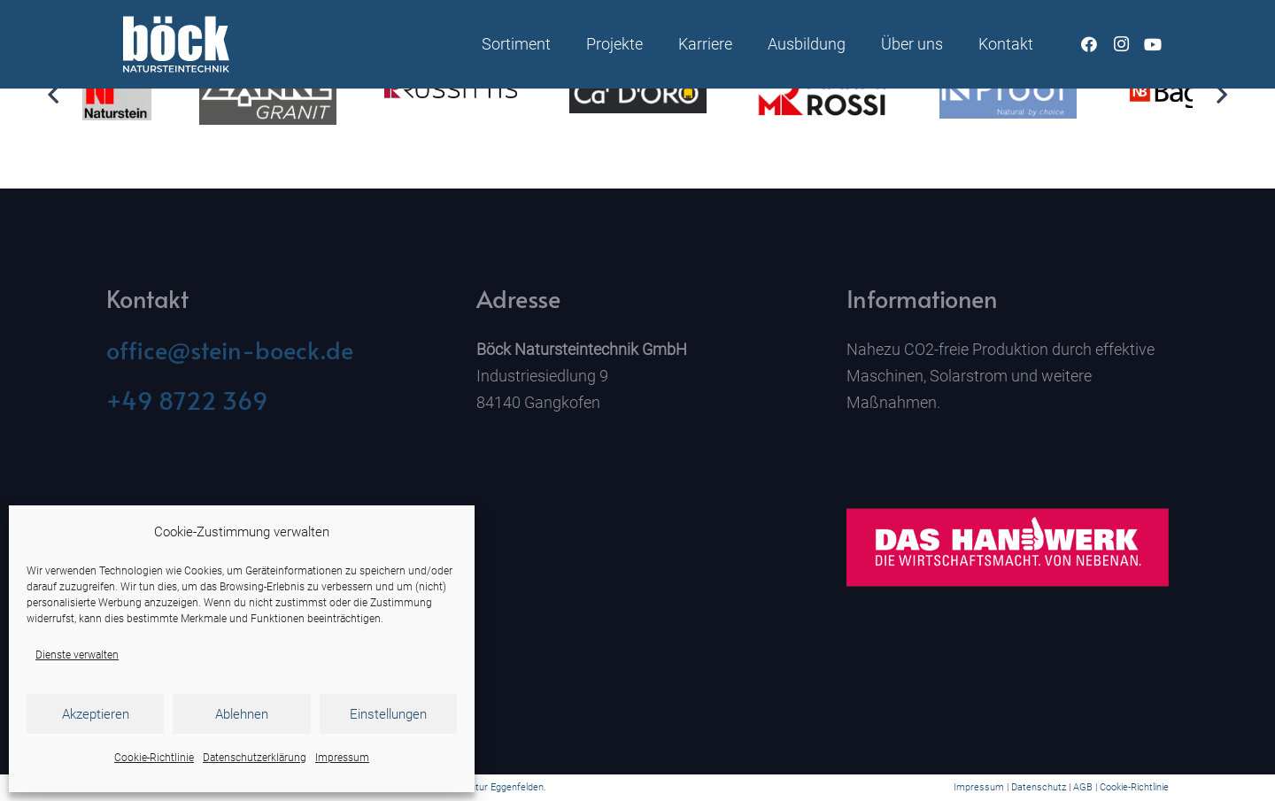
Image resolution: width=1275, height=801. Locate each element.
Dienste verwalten (77, 655)
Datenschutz (1038, 787)
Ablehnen (241, 714)
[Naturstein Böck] (175, 44)
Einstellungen (388, 714)
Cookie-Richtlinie (154, 757)
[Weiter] (1220, 94)
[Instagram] (1121, 44)
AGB (1083, 787)
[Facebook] (1089, 44)
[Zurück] (54, 94)
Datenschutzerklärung (254, 757)
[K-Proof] (1008, 94)
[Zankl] (267, 94)
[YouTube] (1153, 44)
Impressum (342, 757)
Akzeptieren (95, 714)
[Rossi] (823, 94)
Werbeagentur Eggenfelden (485, 787)
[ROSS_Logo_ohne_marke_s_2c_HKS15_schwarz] (453, 94)
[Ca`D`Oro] (638, 94)
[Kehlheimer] (82, 94)
